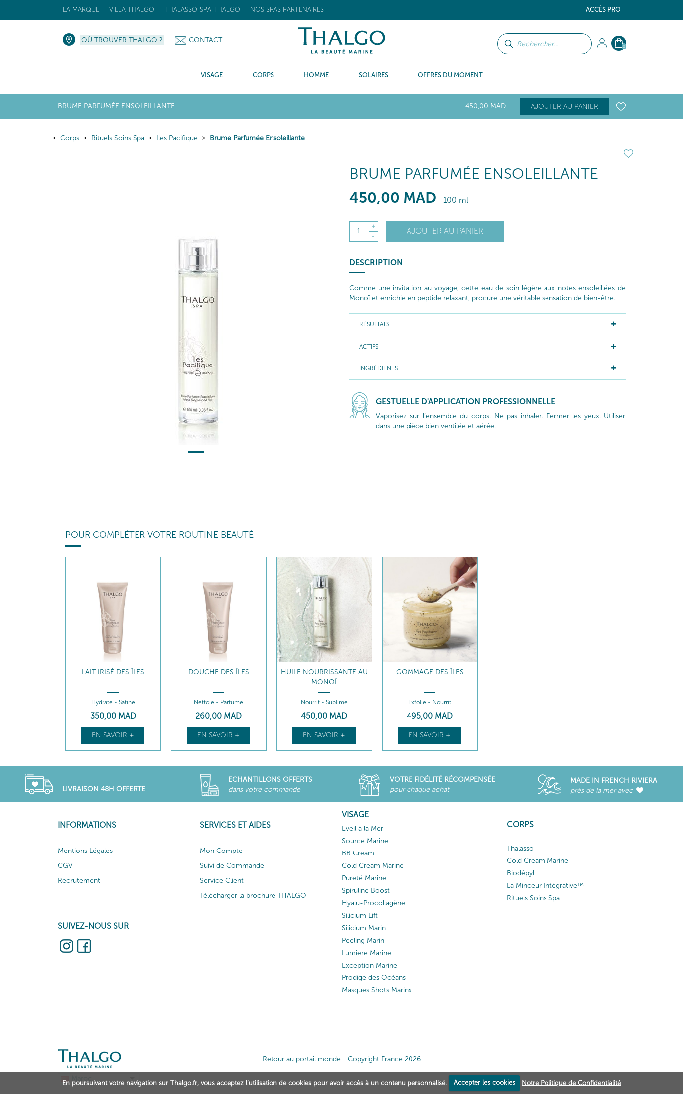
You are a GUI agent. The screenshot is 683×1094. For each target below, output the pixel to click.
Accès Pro (603, 9)
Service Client (222, 880)
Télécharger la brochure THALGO (253, 895)
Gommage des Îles (430, 672)
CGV (65, 865)
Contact (205, 40)
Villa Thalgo (131, 9)
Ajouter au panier (564, 106)
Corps (69, 138)
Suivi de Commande (232, 865)
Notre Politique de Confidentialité (571, 1082)
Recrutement (79, 880)
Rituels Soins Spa (117, 138)
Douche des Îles (218, 672)
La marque (81, 9)
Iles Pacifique (177, 138)
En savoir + (113, 735)
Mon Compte (221, 851)
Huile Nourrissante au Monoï (324, 677)
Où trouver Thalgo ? (122, 40)
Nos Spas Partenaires (287, 9)
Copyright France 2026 (384, 1059)
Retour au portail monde (302, 1059)
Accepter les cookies (484, 1082)
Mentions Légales (85, 851)
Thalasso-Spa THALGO (202, 9)
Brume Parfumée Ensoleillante (257, 138)
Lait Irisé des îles (113, 672)
